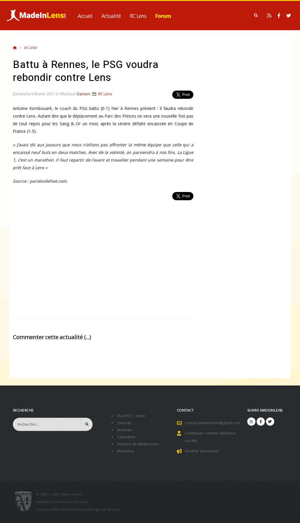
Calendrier (126, 436)
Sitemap (124, 422)
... (87, 337)
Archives (124, 429)
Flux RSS (124, 415)
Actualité (111, 15)
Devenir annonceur (202, 451)
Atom (140, 415)
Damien (83, 93)
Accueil (85, 15)
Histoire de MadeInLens (138, 444)
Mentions (125, 451)
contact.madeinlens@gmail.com (212, 422)
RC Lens (138, 15)
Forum (163, 15)
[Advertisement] (103, 256)
